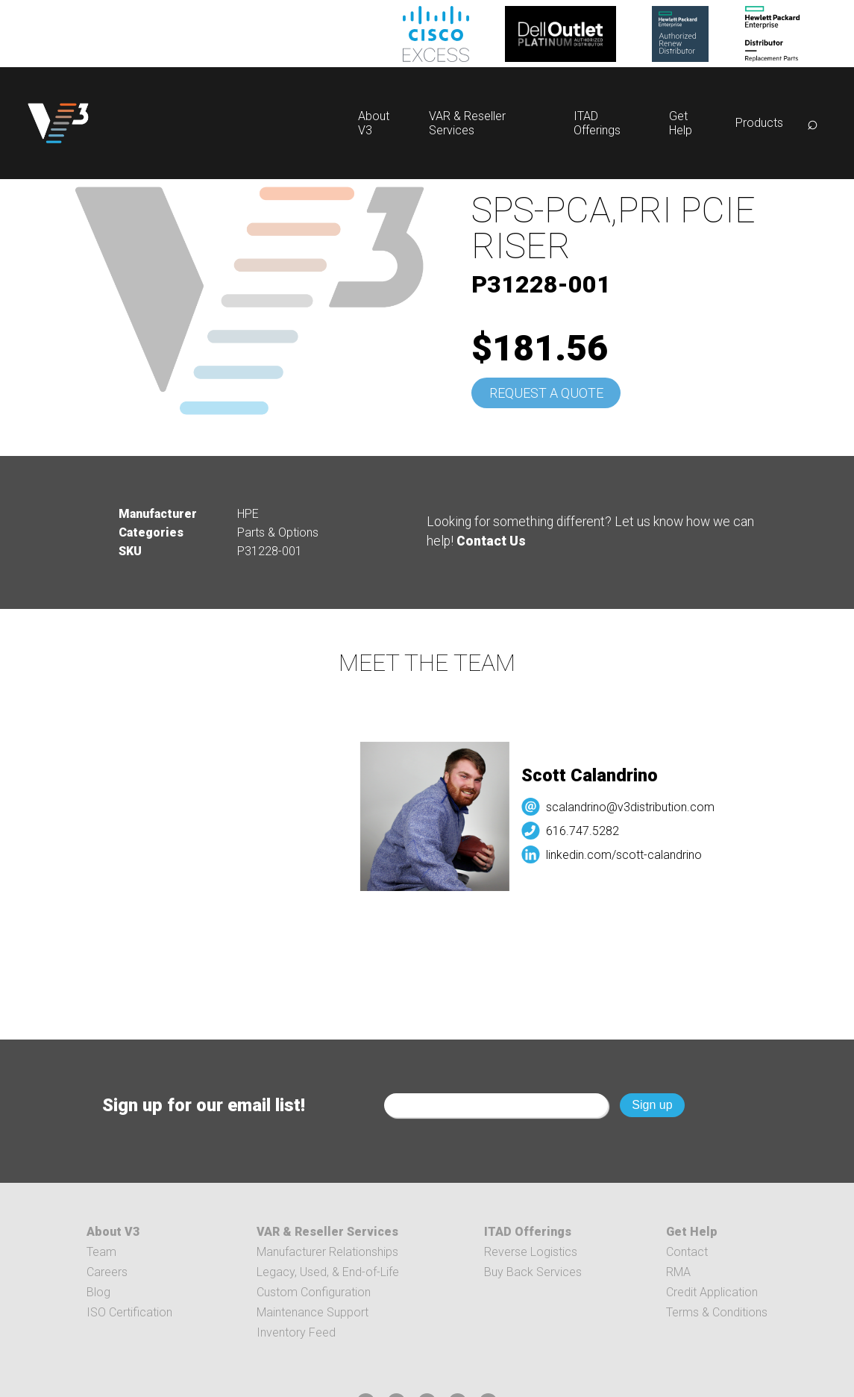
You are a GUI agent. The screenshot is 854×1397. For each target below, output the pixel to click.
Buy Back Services (533, 1272)
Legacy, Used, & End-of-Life (328, 1272)
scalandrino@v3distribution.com (636, 807)
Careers (107, 1272)
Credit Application (712, 1292)
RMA (678, 1272)
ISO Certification (129, 1312)
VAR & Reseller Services (467, 123)
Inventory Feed (296, 1332)
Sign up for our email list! (203, 1105)
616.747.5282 (588, 831)
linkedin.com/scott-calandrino (630, 855)
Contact (687, 1252)
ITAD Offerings (597, 123)
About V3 (113, 1232)
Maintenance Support (312, 1312)
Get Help (680, 123)
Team (101, 1252)
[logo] (58, 123)
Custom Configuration (314, 1292)
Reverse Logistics (530, 1252)
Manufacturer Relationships (327, 1252)
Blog (98, 1292)
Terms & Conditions (716, 1312)
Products (759, 123)
